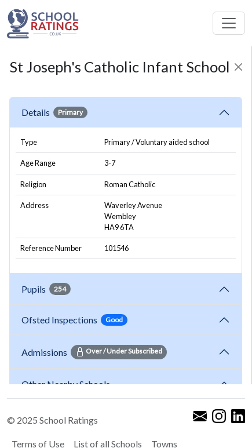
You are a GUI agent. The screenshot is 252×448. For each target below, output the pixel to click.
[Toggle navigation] (229, 23)
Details (54, 112)
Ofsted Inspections (74, 320)
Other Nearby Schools (67, 383)
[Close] (238, 67)
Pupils (46, 288)
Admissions (94, 352)
